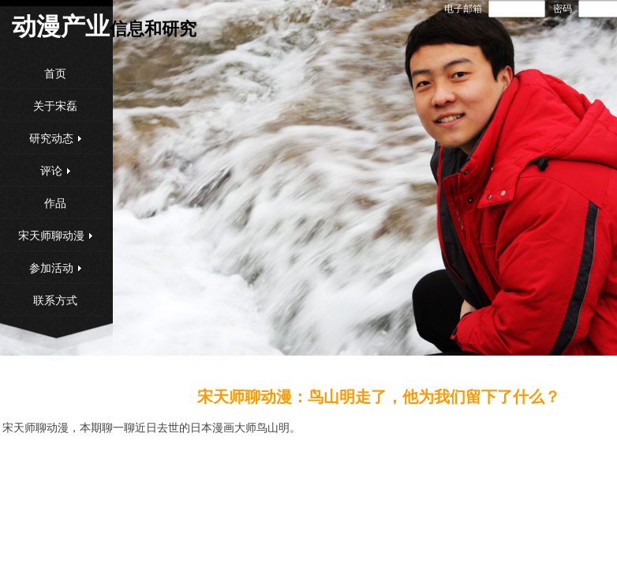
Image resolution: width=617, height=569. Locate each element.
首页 (55, 74)
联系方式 (55, 301)
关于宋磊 (55, 106)
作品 (55, 203)
